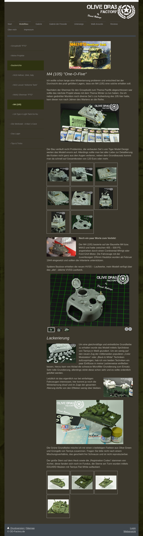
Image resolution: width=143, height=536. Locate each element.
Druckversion (16, 528)
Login (133, 528)
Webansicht (130, 531)
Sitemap (30, 528)
